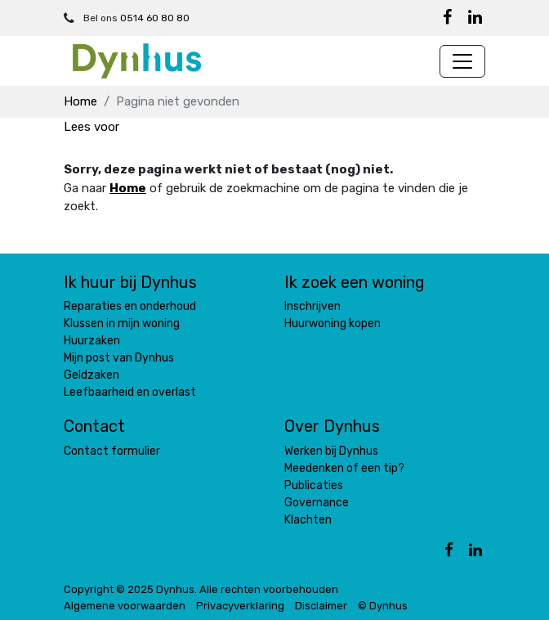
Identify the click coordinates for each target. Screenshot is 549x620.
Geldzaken (91, 375)
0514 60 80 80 (155, 18)
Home (80, 101)
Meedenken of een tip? (344, 468)
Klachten (308, 520)
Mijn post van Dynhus (119, 358)
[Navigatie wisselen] (462, 61)
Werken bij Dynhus (331, 451)
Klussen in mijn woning (122, 323)
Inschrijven (312, 306)
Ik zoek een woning (354, 282)
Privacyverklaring (240, 606)
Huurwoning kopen (332, 323)
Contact (94, 426)
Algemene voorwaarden (124, 606)
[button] (91, 126)
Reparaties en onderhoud (130, 306)
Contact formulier (112, 451)
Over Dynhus (332, 426)
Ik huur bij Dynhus (130, 282)
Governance (316, 503)
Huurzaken (92, 341)
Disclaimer (321, 606)
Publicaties (313, 485)
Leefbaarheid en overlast (130, 392)
